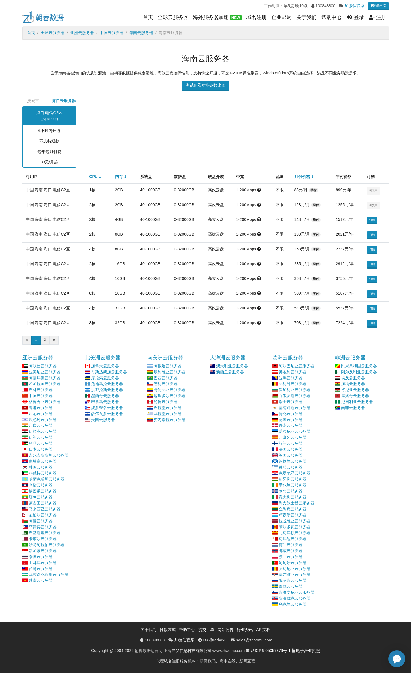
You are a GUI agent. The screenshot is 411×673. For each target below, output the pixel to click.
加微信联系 (354, 5)
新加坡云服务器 (43, 550)
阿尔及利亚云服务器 (359, 372)
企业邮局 (281, 17)
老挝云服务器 (41, 485)
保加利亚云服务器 (294, 389)
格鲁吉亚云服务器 (44, 401)
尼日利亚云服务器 (357, 401)
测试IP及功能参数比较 (205, 85)
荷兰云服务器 (290, 544)
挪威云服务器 (290, 550)
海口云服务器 (64, 100)
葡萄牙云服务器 (292, 562)
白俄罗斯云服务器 (294, 395)
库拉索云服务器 (105, 378)
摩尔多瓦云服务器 (294, 527)
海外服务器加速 (217, 17)
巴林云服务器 (41, 389)
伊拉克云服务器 (43, 431)
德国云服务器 (290, 419)
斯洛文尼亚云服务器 (296, 592)
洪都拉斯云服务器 (107, 389)
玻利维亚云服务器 (169, 372)
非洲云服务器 (350, 357)
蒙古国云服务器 (43, 503)
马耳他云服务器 (292, 538)
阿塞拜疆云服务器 (44, 378)
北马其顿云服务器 (294, 533)
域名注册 (256, 17)
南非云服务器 (353, 407)
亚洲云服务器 (82, 32)
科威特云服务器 (43, 473)
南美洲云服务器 (165, 357)
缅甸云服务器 (41, 497)
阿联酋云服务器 (43, 366)
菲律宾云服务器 (43, 527)
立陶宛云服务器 (292, 509)
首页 (148, 17)
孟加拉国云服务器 (44, 383)
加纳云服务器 (353, 383)
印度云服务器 (41, 425)
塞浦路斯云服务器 (294, 407)
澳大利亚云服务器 (232, 366)
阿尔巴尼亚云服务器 (296, 366)
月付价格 (302, 176)
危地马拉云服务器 (107, 383)
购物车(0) (378, 5)
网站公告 (225, 629)
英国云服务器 (290, 455)
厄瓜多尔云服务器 (169, 395)
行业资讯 (245, 629)
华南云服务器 (141, 32)
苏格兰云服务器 (292, 461)
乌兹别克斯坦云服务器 (48, 574)
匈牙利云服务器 (292, 479)
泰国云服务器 (41, 556)
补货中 (373, 190)
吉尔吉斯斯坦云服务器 (48, 455)
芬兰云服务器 (290, 443)
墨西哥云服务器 (105, 395)
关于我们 (306, 17)
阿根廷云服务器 (167, 366)
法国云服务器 (290, 449)
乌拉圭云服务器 (167, 413)
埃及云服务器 (353, 378)
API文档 (263, 629)
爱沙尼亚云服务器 (294, 431)
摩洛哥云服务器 (355, 395)
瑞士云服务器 (290, 401)
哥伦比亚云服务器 (169, 389)
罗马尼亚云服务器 (294, 568)
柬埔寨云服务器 (43, 461)
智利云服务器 (166, 383)
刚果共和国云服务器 (359, 366)
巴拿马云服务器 (105, 401)
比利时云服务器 (292, 383)
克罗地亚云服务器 (294, 473)
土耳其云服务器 (43, 562)
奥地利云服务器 (292, 372)
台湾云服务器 (41, 568)
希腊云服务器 (290, 467)
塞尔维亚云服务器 (294, 574)
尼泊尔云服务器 (43, 515)
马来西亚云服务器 (44, 509)
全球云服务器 (173, 17)
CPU (93, 176)
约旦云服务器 (41, 443)
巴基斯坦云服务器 (44, 533)
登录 (355, 17)
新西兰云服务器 (230, 372)
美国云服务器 (103, 419)
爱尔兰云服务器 (292, 485)
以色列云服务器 (43, 419)
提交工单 (206, 629)
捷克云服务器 (290, 413)
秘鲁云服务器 (166, 401)
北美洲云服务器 (103, 357)
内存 (119, 176)
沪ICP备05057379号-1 (271, 650)
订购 (372, 219)
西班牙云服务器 (292, 437)
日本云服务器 (41, 449)
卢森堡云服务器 (292, 515)
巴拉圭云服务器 (167, 407)
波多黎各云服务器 (107, 407)
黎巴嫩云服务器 (43, 491)
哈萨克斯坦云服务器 (46, 479)
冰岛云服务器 (290, 491)
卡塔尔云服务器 (43, 538)
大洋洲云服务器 (228, 357)
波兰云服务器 (290, 556)
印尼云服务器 (41, 413)
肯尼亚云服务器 (355, 389)
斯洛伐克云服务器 (294, 598)
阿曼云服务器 (41, 521)
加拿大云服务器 (105, 366)
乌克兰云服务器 (292, 604)
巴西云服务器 (166, 378)
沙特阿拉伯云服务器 (46, 544)
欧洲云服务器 (287, 357)
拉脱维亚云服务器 (294, 521)
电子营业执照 (308, 650)
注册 (378, 17)
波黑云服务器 (290, 378)
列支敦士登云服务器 (296, 503)
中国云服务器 (112, 32)
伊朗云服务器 (41, 437)
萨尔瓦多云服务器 (107, 413)
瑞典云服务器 (290, 586)
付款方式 (168, 629)
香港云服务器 (41, 407)
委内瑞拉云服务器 (169, 419)
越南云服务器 (41, 580)
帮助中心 (331, 17)
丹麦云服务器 (290, 425)
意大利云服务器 (292, 497)
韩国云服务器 (41, 467)
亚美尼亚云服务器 (44, 372)
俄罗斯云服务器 (292, 580)
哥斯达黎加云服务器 (109, 372)
